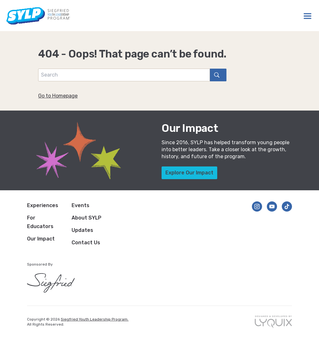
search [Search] (214, 75)
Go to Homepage (58, 96)
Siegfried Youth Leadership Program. (94, 319)
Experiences (42, 205)
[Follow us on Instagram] (257, 206)
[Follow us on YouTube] (272, 206)
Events (80, 205)
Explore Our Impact (189, 173)
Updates (82, 230)
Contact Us (86, 243)
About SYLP (86, 218)
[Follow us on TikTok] (287, 206)
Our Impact (41, 239)
